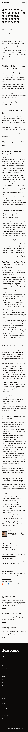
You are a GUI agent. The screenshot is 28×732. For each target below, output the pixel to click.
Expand (3, 679)
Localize (4, 695)
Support (4, 672)
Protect (4, 692)
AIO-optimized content (7, 157)
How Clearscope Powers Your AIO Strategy (13, 561)
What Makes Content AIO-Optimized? (11, 552)
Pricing (4, 659)
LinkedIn (4, 718)
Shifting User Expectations (9, 558)
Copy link (16, 583)
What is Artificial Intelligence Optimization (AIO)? (11, 546)
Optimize (4, 689)
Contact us (5, 715)
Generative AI (6, 277)
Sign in (15, 2)
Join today (6, 578)
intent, (14, 143)
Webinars (4, 668)
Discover (4, 682)
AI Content (10, 29)
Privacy (4, 712)
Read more (4, 608)
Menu (23, 2)
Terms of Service (7, 709)
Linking (4, 698)
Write (3, 685)
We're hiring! (6, 706)
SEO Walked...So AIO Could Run (10, 549)
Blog (3, 665)
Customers (4, 662)
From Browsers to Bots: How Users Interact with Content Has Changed (13, 555)
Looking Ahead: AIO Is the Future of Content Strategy (12, 564)
